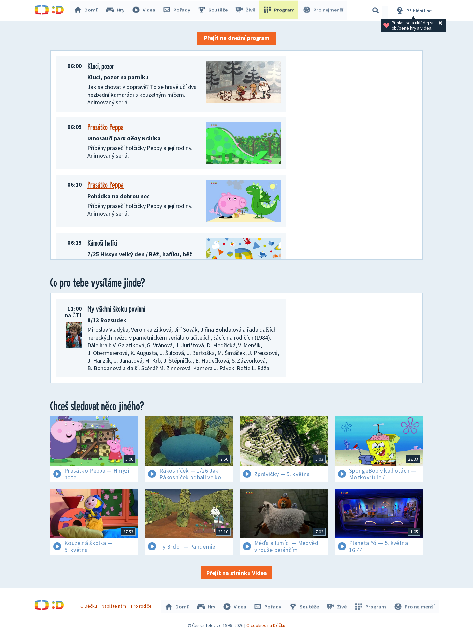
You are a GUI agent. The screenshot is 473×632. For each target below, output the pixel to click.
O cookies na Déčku (265, 624)
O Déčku (89, 605)
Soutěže (213, 10)
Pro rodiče (142, 605)
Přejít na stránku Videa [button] (236, 573)
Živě (246, 10)
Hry (116, 10)
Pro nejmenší (323, 10)
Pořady (178, 10)
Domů (87, 10)
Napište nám (114, 605)
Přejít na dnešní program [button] (236, 38)
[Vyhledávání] (376, 10)
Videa (145, 10)
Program (279, 10)
